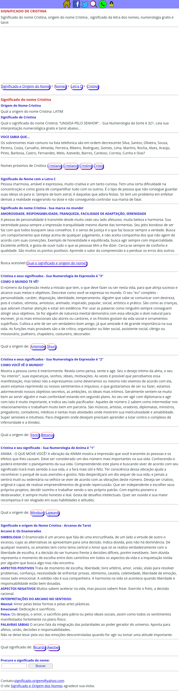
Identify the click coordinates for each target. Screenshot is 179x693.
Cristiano (70, 165)
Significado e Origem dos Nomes (37, 685)
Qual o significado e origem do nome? (57, 263)
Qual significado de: (16, 647)
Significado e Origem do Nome (25, 86)
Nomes (60, 86)
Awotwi (53, 647)
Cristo (98, 165)
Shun (51, 346)
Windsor (37, 512)
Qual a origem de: (15, 346)
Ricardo (39, 647)
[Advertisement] (89, 53)
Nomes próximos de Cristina (23, 165)
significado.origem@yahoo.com (39, 680)
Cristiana (54, 165)
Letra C (76, 86)
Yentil (34, 435)
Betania (47, 435)
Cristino (86, 165)
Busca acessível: (13, 262)
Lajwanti (52, 512)
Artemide (37, 346)
